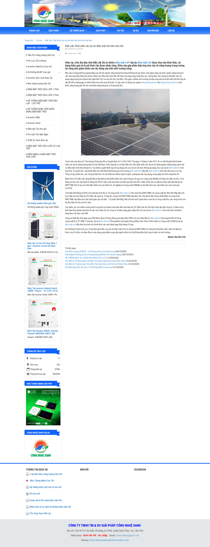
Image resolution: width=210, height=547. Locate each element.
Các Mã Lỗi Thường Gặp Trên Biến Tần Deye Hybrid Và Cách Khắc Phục (95, 261)
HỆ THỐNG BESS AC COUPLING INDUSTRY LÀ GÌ (86, 257)
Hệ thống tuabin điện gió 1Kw (42, 203)
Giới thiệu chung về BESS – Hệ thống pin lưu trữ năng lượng (90, 251)
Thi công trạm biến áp (40, 513)
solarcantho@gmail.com (127, 535)
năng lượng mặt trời (169, 82)
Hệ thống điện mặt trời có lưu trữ (45, 487)
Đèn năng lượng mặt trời (38, 83)
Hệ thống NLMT (78, 30)
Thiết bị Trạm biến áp (37, 140)
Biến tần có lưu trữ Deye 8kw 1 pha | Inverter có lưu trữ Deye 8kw (42, 246)
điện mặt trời (122, 62)
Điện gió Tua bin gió (36, 128)
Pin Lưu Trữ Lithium (36, 60)
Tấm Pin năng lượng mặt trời (40, 55)
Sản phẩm (55, 30)
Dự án (136, 30)
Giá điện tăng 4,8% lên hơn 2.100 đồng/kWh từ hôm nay (88, 267)
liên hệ (171, 30)
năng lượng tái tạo (149, 82)
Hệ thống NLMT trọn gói (38, 72)
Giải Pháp (102, 30)
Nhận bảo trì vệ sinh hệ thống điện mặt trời (50, 506)
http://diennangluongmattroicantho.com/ (109, 540)
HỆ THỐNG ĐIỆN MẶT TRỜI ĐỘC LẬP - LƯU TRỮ (42, 102)
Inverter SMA (33, 117)
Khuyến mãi (153, 30)
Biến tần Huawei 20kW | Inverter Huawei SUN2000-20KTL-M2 (43, 332)
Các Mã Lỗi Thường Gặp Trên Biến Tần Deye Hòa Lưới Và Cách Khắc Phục (96, 264)
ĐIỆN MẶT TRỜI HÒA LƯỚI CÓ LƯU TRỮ (43, 147)
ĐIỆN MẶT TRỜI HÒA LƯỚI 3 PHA (42, 95)
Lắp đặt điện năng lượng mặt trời (44, 474)
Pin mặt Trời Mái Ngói (37, 134)
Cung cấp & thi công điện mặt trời (46, 500)
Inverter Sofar (33, 123)
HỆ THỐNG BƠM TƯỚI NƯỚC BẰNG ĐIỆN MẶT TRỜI (40, 110)
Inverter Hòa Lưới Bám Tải (39, 78)
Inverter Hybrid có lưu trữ (39, 66)
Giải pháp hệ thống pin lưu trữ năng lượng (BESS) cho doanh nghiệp (93, 254)
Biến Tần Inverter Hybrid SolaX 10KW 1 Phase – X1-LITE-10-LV (43, 289)
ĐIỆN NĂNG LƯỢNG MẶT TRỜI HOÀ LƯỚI (41, 155)
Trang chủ (34, 30)
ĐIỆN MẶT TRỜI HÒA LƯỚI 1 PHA (42, 89)
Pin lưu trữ (35, 493)
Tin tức (120, 30)
